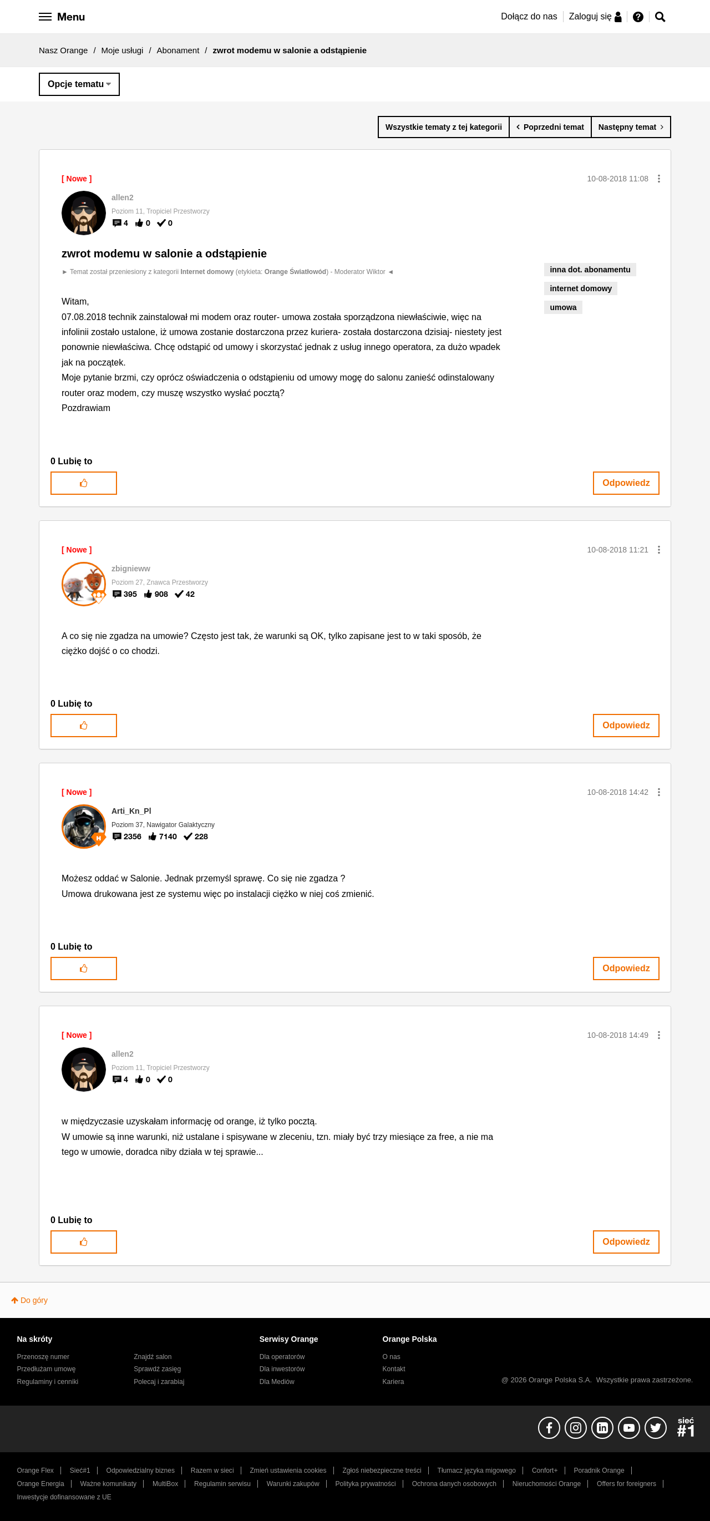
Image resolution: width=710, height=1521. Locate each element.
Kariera (393, 1382)
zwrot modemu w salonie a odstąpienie (164, 253)
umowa (563, 307)
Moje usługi (123, 50)
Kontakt (394, 1369)
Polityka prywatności (366, 1484)
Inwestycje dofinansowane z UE (64, 1497)
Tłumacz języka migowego (477, 1470)
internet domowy (581, 288)
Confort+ (545, 1470)
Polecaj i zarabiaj (159, 1382)
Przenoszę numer (43, 1357)
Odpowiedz (626, 483)
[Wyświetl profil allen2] (122, 197)
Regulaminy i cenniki (48, 1382)
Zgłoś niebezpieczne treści (382, 1470)
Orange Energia (40, 1484)
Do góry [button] (34, 1300)
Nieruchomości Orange (547, 1484)
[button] (659, 178)
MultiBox (165, 1484)
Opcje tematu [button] (76, 84)
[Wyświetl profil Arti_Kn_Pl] (131, 811)
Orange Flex (35, 1470)
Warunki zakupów (293, 1484)
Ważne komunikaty (108, 1484)
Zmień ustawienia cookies (288, 1470)
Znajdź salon (152, 1357)
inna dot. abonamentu (590, 269)
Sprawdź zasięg (157, 1369)
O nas (391, 1357)
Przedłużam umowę (46, 1369)
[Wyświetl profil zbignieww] (130, 568)
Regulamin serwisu (222, 1484)
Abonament (178, 50)
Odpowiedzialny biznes (140, 1470)
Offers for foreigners (626, 1484)
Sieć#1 (80, 1470)
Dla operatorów (282, 1357)
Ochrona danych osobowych (454, 1484)
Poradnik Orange (599, 1470)
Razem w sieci (212, 1470)
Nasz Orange (63, 50)
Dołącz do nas (529, 16)
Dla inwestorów (282, 1369)
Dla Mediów (277, 1382)
